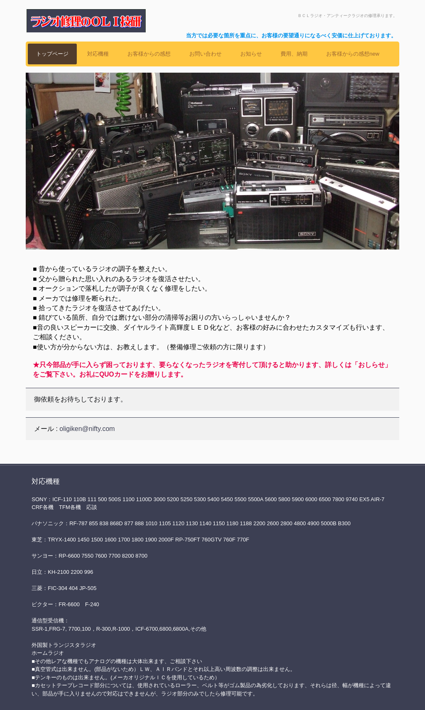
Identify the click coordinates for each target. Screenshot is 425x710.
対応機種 (98, 54)
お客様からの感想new (352, 54)
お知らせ (251, 54)
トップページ (52, 54)
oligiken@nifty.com (87, 428)
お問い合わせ (205, 54)
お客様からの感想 (149, 54)
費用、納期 (294, 54)
